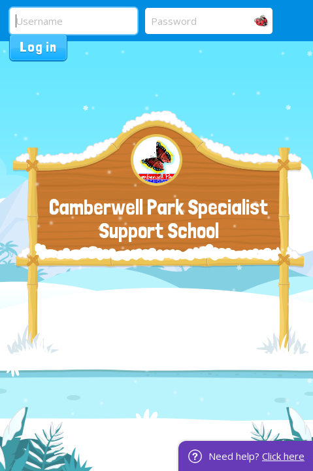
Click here (283, 455)
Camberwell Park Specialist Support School (158, 219)
